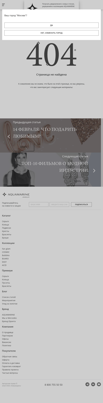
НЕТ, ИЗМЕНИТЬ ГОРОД (51, 33)
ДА (51, 25)
